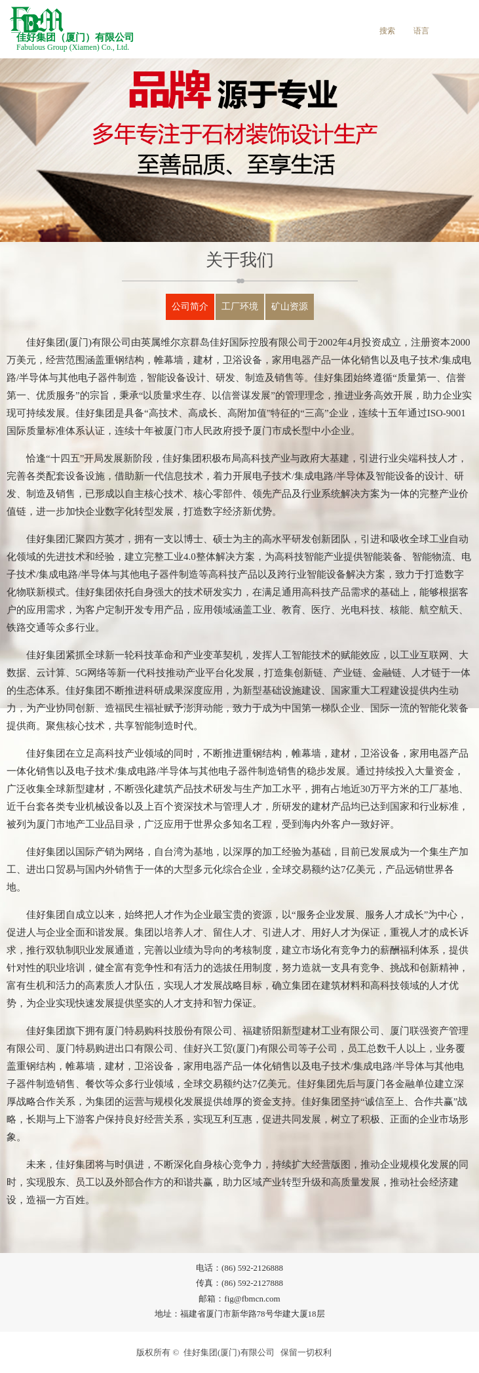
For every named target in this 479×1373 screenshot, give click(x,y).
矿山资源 (289, 306)
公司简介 (190, 306)
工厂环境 (239, 306)
